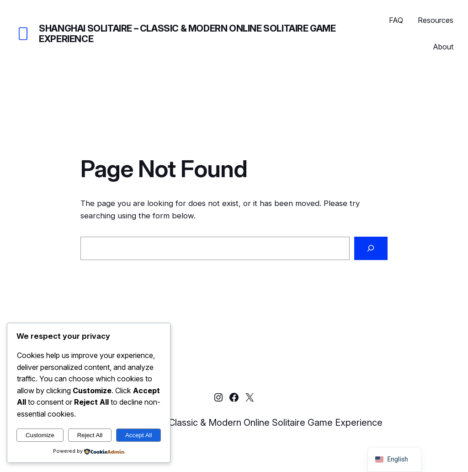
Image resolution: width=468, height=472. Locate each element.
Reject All (90, 435)
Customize (40, 435)
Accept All (138, 435)
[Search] (371, 248)
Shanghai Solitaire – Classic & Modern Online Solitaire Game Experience (187, 33)
